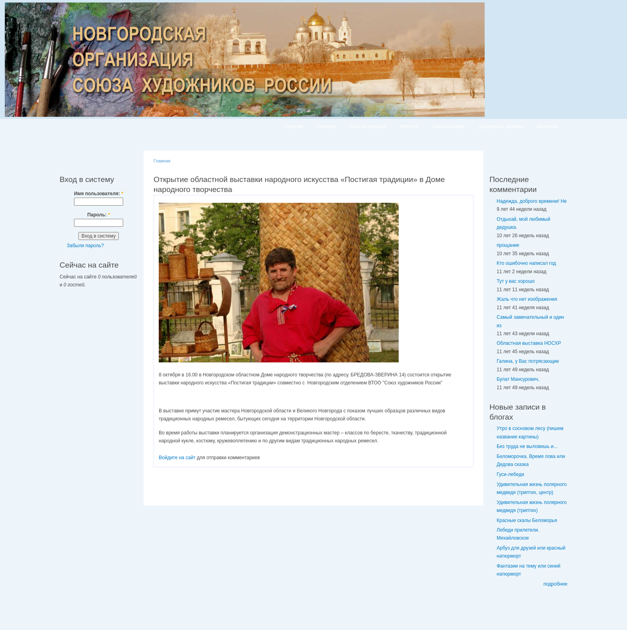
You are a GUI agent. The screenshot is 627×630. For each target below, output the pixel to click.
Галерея (326, 126)
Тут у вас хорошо (516, 281)
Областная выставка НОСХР (529, 343)
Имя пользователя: (98, 193)
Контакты (547, 126)
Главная (294, 126)
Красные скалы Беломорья (527, 520)
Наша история (449, 126)
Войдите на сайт (177, 457)
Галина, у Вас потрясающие (528, 361)
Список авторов (367, 126)
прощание (508, 245)
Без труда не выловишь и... (527, 446)
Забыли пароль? (85, 245)
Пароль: (98, 215)
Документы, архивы (501, 126)
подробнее (555, 584)
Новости (409, 126)
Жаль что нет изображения (527, 299)
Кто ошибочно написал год (526, 263)
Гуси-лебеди (510, 474)
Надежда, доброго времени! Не (532, 201)
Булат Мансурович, (518, 379)
